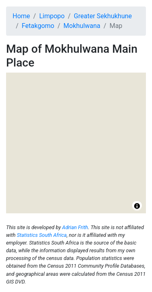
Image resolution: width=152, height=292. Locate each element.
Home (21, 16)
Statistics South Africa (41, 235)
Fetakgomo (38, 26)
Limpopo (52, 16)
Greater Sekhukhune (103, 16)
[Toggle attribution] (137, 206)
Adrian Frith (75, 227)
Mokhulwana (82, 26)
